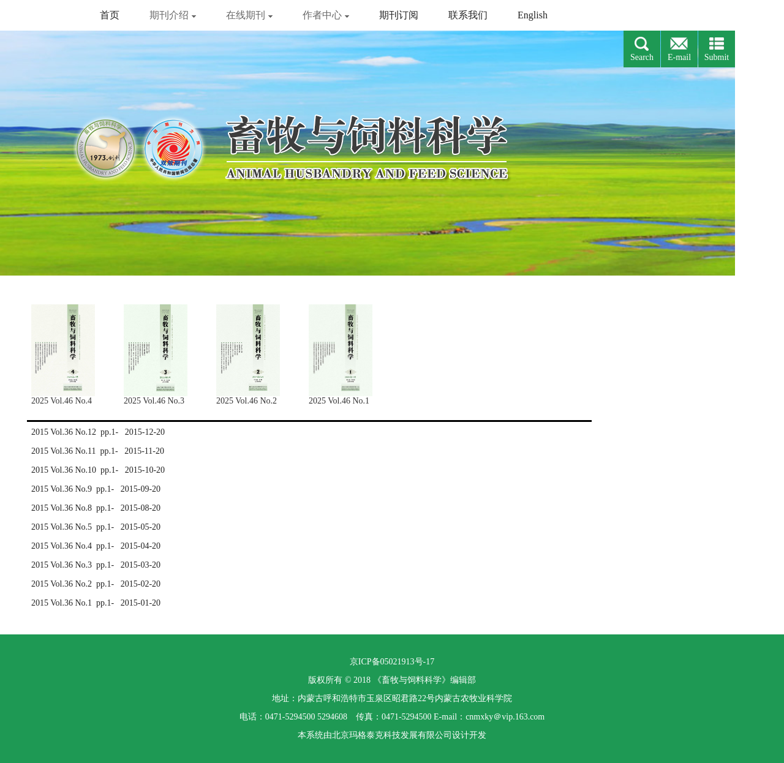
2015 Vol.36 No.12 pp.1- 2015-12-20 (98, 432)
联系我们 (468, 15)
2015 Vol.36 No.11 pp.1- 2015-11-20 (97, 451)
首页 (109, 15)
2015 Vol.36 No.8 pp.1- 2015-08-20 (95, 508)
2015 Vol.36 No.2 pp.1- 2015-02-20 (95, 583)
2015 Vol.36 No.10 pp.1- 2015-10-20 (98, 470)
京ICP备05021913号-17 (392, 661)
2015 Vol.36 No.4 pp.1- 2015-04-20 (95, 546)
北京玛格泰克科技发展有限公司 (392, 735)
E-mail (679, 57)
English (533, 15)
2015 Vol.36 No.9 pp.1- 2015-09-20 (95, 489)
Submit (716, 57)
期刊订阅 (398, 15)
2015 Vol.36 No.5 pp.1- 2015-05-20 (95, 527)
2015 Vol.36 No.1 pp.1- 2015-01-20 (95, 602)
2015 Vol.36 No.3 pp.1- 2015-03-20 (95, 564)
